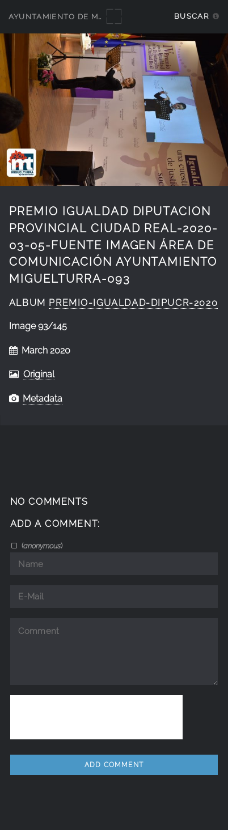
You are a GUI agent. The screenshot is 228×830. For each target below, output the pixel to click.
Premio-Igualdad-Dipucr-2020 (133, 302)
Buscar (191, 16)
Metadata (42, 398)
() (41, 545)
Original (38, 374)
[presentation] (96, 717)
